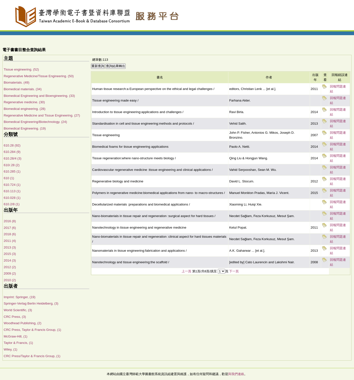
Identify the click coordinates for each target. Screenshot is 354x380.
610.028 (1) (12, 198)
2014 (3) (10, 260)
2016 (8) (10, 221)
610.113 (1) (12, 191)
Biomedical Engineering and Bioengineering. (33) (39, 96)
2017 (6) (10, 228)
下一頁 (234, 271)
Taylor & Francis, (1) (18, 343)
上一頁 (186, 271)
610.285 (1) (12, 171)
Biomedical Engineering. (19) (25, 128)
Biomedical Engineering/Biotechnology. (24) (35, 122)
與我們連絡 (236, 374)
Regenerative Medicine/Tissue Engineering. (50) (39, 76)
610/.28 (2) (11, 165)
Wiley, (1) (10, 349)
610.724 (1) (12, 185)
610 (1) (9, 178)
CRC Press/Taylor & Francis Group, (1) (32, 356)
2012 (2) (10, 267)
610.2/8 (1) (11, 204)
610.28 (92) (12, 145)
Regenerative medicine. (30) (24, 102)
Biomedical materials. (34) (23, 89)
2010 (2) (10, 280)
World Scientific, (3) (18, 310)
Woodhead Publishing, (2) (22, 323)
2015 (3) (10, 254)
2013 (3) (10, 247)
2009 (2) (10, 273)
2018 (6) (10, 234)
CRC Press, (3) (15, 317)
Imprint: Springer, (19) (19, 297)
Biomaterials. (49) (16, 82)
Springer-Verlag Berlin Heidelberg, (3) (31, 303)
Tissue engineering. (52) (21, 69)
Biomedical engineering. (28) (24, 109)
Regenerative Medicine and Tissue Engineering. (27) (42, 115)
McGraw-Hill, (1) (15, 336)
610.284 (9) (12, 152)
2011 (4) (10, 241)
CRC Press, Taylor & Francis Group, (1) (32, 330)
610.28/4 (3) (12, 158)
